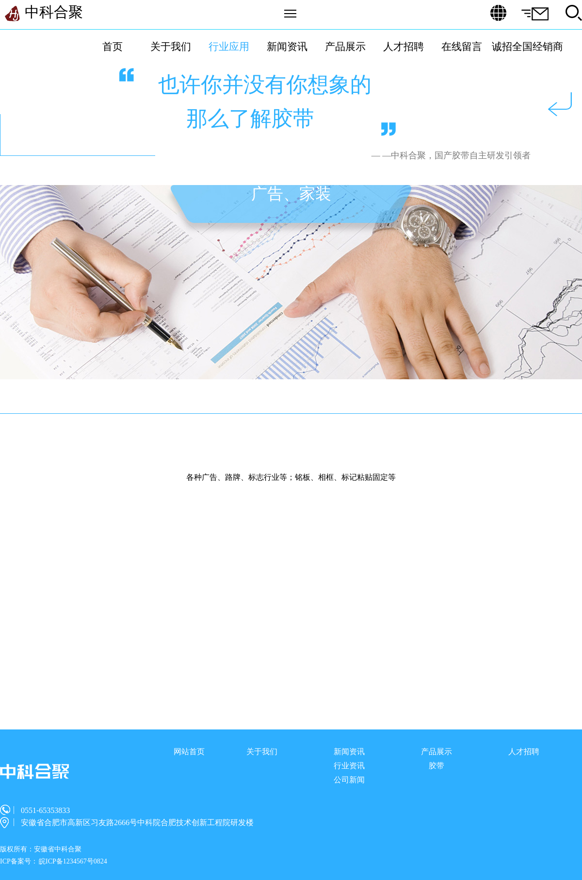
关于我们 (170, 46)
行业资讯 (349, 766)
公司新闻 (349, 780)
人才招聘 (403, 46)
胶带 (436, 766)
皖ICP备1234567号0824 (73, 861)
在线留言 (461, 46)
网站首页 (189, 751)
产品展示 (345, 46)
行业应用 (229, 46)
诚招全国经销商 (527, 46)
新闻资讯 (287, 46)
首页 (112, 46)
